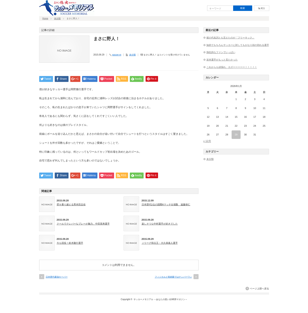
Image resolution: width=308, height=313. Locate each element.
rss (261, 8)
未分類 (57, 18)
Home (45, 18)
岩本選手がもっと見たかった (222, 59)
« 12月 (207, 141)
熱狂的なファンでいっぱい (220, 52)
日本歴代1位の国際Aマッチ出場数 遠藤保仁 (166, 204)
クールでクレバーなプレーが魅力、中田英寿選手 (83, 223)
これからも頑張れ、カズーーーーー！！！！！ (231, 67)
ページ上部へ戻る (259, 288)
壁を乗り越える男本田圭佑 (71, 204)
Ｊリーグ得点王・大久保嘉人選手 (160, 243)
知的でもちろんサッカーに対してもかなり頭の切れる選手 (237, 45)
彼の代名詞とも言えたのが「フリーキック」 (230, 37)
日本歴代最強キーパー (57, 277)
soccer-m (116, 55)
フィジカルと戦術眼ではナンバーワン (173, 277)
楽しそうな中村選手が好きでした (160, 223)
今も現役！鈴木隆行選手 (70, 243)
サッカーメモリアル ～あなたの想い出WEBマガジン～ (160, 299)
